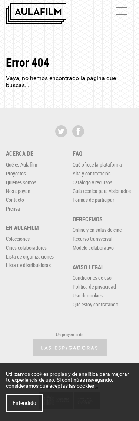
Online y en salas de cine (97, 229)
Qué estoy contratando (95, 304)
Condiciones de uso (92, 277)
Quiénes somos (21, 182)
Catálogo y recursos (92, 182)
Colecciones (18, 238)
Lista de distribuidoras (28, 265)
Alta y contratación (92, 173)
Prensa (13, 208)
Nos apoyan (18, 190)
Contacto (15, 199)
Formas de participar (93, 199)
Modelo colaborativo (93, 247)
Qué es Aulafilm (21, 164)
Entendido (24, 403)
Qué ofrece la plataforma (97, 164)
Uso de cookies (88, 295)
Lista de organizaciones (30, 256)
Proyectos (16, 173)
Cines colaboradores (26, 247)
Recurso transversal (92, 238)
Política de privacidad (94, 286)
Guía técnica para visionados (102, 190)
